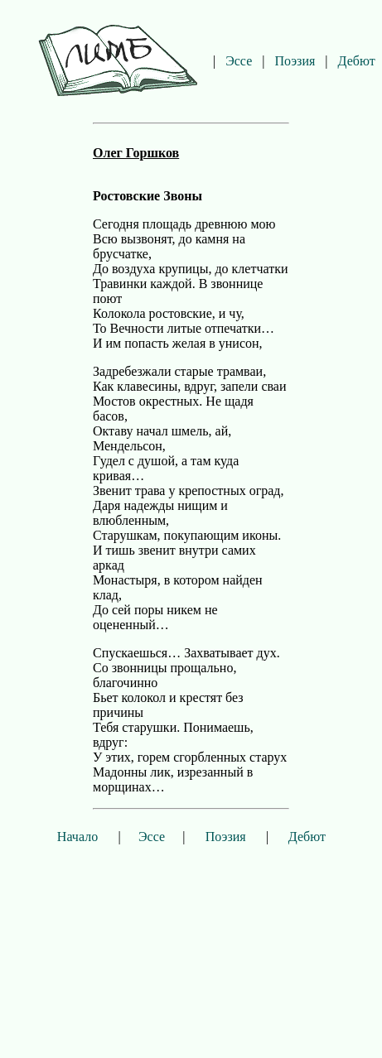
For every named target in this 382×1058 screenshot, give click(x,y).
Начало (77, 837)
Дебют (356, 61)
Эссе (238, 61)
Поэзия (294, 61)
